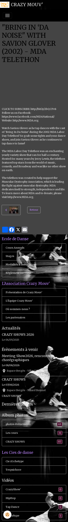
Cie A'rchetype (15, 461)
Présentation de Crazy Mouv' (24, 292)
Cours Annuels (15, 247)
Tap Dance (34, 507)
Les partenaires (15, 317)
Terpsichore (13, 469)
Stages (10, 256)
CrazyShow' (34, 489)
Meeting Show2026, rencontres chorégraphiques (27, 358)
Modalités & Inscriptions (21, 264)
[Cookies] (7, 515)
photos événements (34, 424)
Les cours (34, 433)
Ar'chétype (34, 516)
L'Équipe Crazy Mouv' (19, 300)
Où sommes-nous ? (18, 309)
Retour (34, 209)
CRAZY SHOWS (14, 379)
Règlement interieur (18, 272)
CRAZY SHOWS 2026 (18, 335)
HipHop (34, 498)
